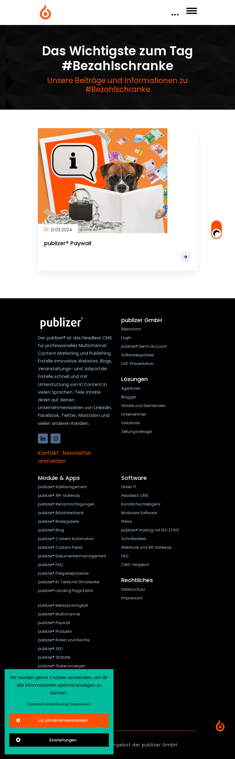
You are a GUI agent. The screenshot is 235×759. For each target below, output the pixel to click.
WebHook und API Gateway (146, 547)
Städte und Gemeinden (143, 405)
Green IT (128, 486)
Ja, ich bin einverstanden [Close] (51, 720)
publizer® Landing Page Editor (65, 590)
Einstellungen (45, 740)
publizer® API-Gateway (59, 495)
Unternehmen (133, 414)
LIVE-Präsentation (137, 363)
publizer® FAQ (50, 564)
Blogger (128, 397)
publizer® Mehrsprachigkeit (63, 605)
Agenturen (131, 388)
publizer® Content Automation (66, 538)
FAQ (124, 556)
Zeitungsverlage (136, 431)
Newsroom (131, 329)
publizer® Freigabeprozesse (63, 573)
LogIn (126, 337)
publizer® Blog (51, 530)
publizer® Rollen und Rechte (63, 640)
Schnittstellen (133, 538)
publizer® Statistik (54, 657)
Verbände (130, 423)
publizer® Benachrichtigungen (66, 504)
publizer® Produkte (55, 631)
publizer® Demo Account (144, 346)
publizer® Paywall (67, 243)
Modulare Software (139, 512)
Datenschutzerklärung (47, 704)
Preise (126, 521)
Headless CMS (134, 495)
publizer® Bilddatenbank (61, 512)
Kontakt (48, 453)
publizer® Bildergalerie (58, 521)
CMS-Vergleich (135, 564)
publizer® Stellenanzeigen (61, 666)
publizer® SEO (50, 648)
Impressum (132, 598)
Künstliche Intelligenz (140, 504)
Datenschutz (133, 589)
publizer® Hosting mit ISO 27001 (150, 530)
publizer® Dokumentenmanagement (72, 556)
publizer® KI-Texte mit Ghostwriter (69, 582)
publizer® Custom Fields (60, 547)
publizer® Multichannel (59, 614)
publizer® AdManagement (62, 486)
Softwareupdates (137, 355)
